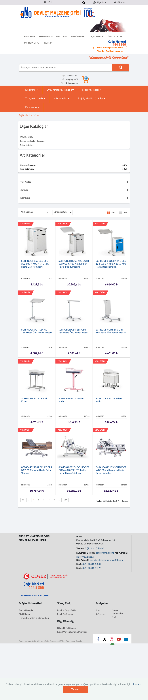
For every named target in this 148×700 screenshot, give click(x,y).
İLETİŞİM (48, 43)
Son (65, 500)
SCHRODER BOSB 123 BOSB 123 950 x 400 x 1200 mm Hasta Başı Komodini (74, 264)
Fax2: (79, 568)
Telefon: (80, 549)
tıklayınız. (137, 684)
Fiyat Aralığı (25, 182)
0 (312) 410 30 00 (94, 548)
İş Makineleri (62, 98)
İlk (23, 500)
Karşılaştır (70, 80)
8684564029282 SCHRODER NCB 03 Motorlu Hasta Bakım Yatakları (36, 470)
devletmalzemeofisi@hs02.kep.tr (106, 560)
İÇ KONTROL (97, 37)
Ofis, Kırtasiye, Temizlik (60, 89)
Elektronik (31, 89)
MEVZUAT (61, 37)
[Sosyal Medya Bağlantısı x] (105, 640)
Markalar (24, 190)
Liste (123, 213)
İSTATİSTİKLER (115, 37)
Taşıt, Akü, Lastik (35, 98)
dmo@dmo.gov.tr (105, 553)
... (28, 500)
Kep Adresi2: (83, 560)
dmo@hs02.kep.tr (85, 557)
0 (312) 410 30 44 (91, 564)
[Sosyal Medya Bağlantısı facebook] (98, 640)
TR (45, 2)
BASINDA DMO (31, 43)
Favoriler (70, 76)
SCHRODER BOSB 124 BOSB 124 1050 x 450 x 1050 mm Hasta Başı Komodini (111, 264)
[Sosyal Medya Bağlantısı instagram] (111, 640)
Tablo (111, 213)
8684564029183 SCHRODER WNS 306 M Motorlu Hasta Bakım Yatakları (111, 470)
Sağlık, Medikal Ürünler (91, 98)
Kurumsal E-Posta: (86, 553)
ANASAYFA (29, 37)
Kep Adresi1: (121, 553)
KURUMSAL (46, 37)
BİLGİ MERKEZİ (78, 37)
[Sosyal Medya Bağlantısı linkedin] (126, 640)
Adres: (79, 536)
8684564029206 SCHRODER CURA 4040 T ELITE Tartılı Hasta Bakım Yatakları (74, 470)
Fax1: (79, 564)
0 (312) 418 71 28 (91, 568)
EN (49, 2)
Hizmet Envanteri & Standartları (34, 618)
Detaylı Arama (69, 83)
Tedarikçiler (25, 198)
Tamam (75, 689)
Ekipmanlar (32, 107)
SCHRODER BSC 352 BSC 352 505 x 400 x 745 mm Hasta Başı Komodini (35, 264)
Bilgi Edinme (24, 614)
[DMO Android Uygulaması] (112, 645)
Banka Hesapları (26, 610)
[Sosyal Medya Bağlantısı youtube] (119, 640)
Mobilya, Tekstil (91, 89)
